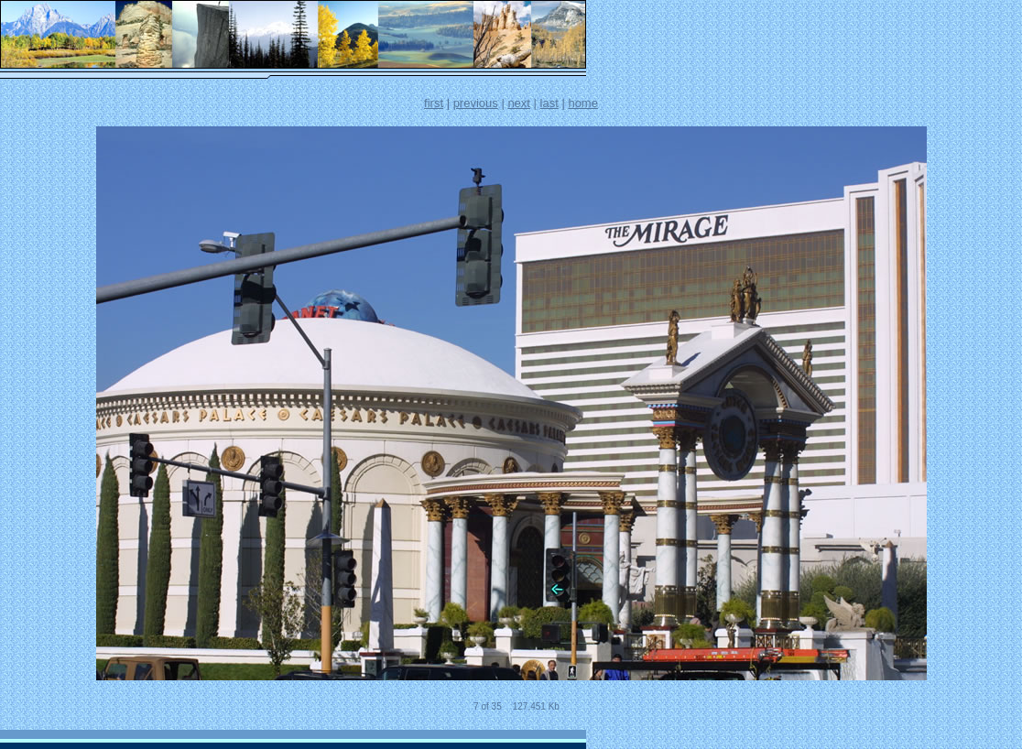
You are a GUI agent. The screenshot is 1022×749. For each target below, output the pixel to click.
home (583, 103)
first (433, 103)
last (549, 103)
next (518, 103)
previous (475, 103)
